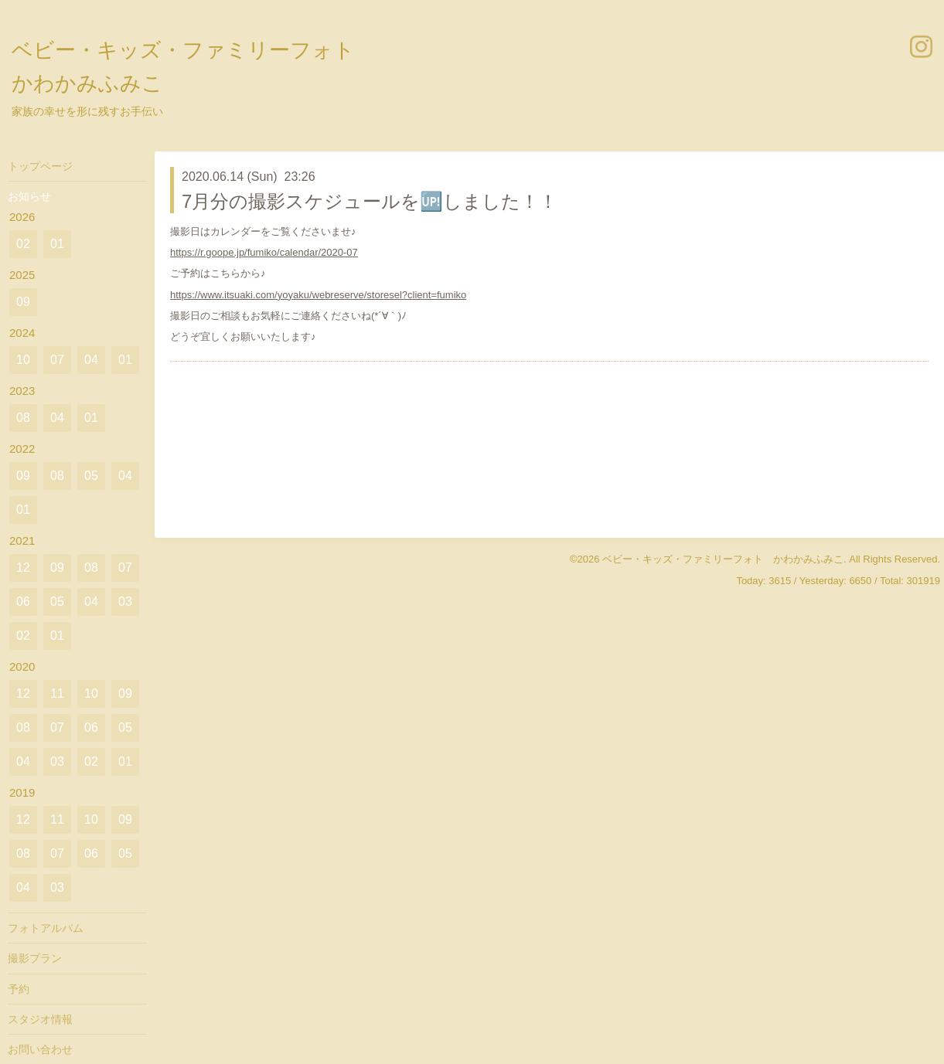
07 (57, 359)
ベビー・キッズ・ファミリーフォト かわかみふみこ (722, 559)
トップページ (40, 166)
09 (23, 301)
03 (125, 601)
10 (23, 359)
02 (23, 243)
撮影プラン (35, 958)
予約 (18, 989)
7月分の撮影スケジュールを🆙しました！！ (369, 201)
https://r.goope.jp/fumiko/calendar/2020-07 (264, 252)
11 (57, 693)
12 (23, 567)
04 (91, 359)
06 (23, 601)
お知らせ (29, 196)
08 (23, 417)
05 (91, 475)
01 (57, 243)
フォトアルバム (45, 928)
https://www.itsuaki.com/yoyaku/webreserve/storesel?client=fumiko (318, 295)
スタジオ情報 (40, 1019)
